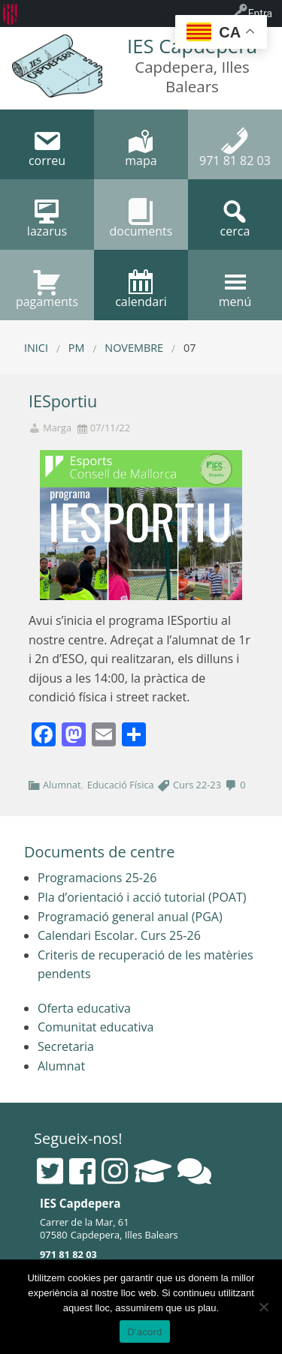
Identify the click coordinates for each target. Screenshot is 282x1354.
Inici (36, 348)
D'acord (144, 1331)
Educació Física (120, 784)
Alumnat (62, 784)
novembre (134, 348)
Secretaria (66, 1046)
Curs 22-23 (197, 784)
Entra (260, 14)
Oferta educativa (84, 1008)
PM (76, 348)
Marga (57, 428)
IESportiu (63, 401)
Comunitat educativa (95, 1027)
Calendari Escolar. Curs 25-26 (119, 935)
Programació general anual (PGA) (130, 916)
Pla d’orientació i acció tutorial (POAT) (142, 897)
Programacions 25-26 (97, 877)
